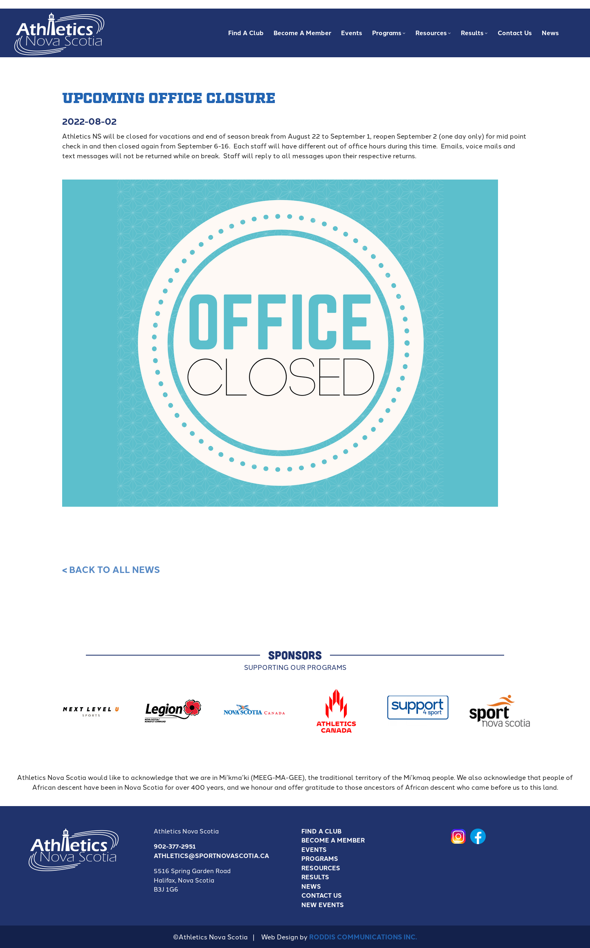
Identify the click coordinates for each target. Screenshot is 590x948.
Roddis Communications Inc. (363, 936)
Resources (320, 867)
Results (315, 876)
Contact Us (321, 895)
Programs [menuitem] (388, 35)
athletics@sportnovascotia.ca (211, 855)
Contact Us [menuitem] (515, 32)
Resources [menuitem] (432, 35)
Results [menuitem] (473, 35)
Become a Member (333, 840)
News (311, 886)
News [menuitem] (550, 32)
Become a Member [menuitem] (302, 32)
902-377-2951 (175, 846)
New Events (322, 904)
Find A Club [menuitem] (246, 32)
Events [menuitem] (351, 32)
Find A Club (321, 831)
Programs (319, 858)
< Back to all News (111, 569)
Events (314, 849)
